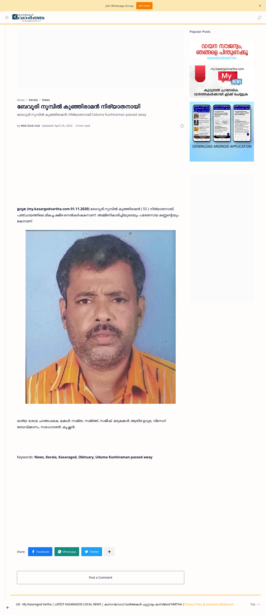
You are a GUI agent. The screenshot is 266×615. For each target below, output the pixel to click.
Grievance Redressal (231, 606)
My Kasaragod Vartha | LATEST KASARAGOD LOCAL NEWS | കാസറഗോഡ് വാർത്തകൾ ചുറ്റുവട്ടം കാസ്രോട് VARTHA (113, 606)
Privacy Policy (204, 606)
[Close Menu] (259, 6)
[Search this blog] (89, 17)
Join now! (144, 5)
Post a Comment (106, 579)
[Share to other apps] (115, 553)
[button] (258, 17)
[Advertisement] (106, 61)
